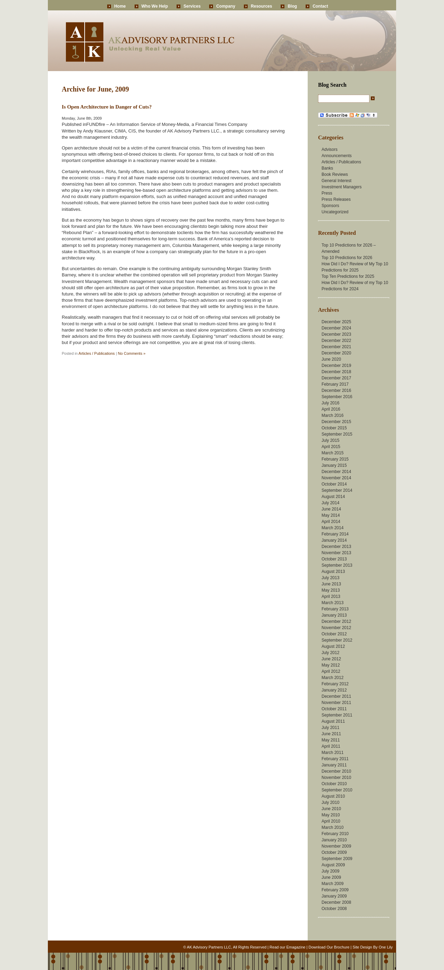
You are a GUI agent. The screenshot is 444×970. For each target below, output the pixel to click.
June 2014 (331, 509)
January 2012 (334, 690)
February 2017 (335, 384)
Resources (261, 6)
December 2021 (336, 346)
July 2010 (330, 802)
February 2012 (335, 683)
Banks (327, 168)
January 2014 (334, 540)
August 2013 (333, 571)
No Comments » (131, 353)
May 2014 (331, 515)
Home (120, 6)
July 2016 (330, 403)
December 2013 (336, 546)
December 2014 (336, 471)
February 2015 (335, 459)
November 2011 (336, 702)
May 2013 (331, 590)
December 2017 (336, 378)
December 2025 (336, 321)
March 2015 (332, 452)
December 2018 (336, 371)
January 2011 (334, 765)
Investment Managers (341, 186)
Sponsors (330, 205)
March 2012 (332, 677)
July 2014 (330, 502)
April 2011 (331, 746)
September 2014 (337, 490)
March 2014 (332, 527)
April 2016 (331, 409)
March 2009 (332, 883)
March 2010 (332, 827)
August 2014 (333, 496)
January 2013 (334, 615)
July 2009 (330, 871)
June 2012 (331, 658)
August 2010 (333, 796)
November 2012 (336, 627)
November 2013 (336, 552)
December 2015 (336, 421)
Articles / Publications (96, 353)
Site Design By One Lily (372, 947)
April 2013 (331, 596)
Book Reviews (335, 174)
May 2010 (331, 815)
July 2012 (330, 652)
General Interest (336, 180)
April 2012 (331, 671)
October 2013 (334, 559)
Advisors (330, 149)
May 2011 (331, 740)
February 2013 (335, 609)
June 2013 (331, 584)
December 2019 (336, 365)
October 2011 (334, 708)
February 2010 (335, 833)
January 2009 (334, 896)
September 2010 (337, 790)
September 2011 (337, 715)
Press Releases (336, 199)
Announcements (337, 155)
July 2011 (330, 727)
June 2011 (331, 733)
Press (327, 193)
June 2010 (331, 808)
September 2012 (337, 640)
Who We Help (155, 6)
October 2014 (334, 484)
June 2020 (331, 359)
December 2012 (336, 621)
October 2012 (334, 634)
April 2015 (331, 446)
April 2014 (331, 521)
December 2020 (336, 353)
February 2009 (335, 889)
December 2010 (336, 771)
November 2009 (336, 846)
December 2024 (336, 328)
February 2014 (335, 534)
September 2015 (337, 434)
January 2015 (334, 465)
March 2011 (332, 752)
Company (225, 6)
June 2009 (331, 877)
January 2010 (334, 840)
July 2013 (330, 577)
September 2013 (337, 565)
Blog (292, 6)
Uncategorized (335, 211)
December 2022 (336, 340)
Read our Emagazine (287, 947)
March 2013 (332, 602)
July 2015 (330, 440)
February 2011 (335, 758)
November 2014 (336, 477)
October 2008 (334, 908)
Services (191, 6)
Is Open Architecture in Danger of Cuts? (107, 107)
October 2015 (334, 428)
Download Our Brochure (328, 947)
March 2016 (332, 415)
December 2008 (336, 902)
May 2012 (331, 665)
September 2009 (337, 858)
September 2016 (337, 396)
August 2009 (333, 864)
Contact (320, 6)
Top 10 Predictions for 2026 (347, 257)
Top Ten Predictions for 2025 (348, 276)
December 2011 (336, 696)
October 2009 (334, 852)
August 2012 (333, 646)
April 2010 (331, 821)
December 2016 (336, 390)
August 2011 (333, 721)
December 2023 (336, 334)
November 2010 (336, 777)
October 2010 (334, 783)
